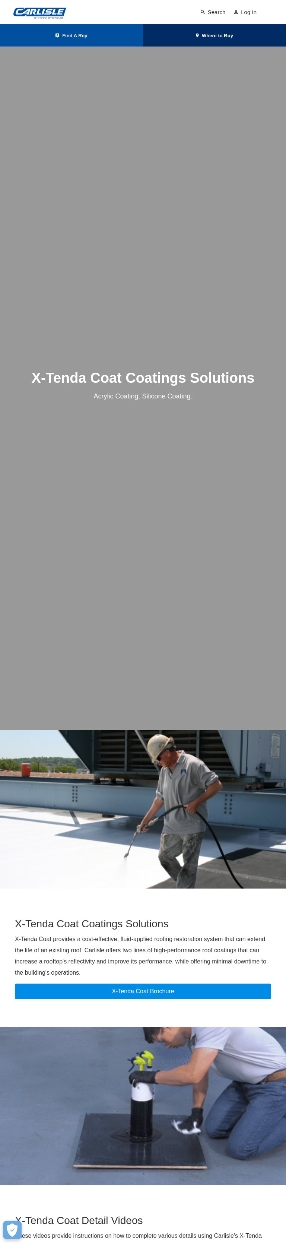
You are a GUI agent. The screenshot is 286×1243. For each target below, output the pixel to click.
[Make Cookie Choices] (12, 1230)
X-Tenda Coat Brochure (143, 991)
